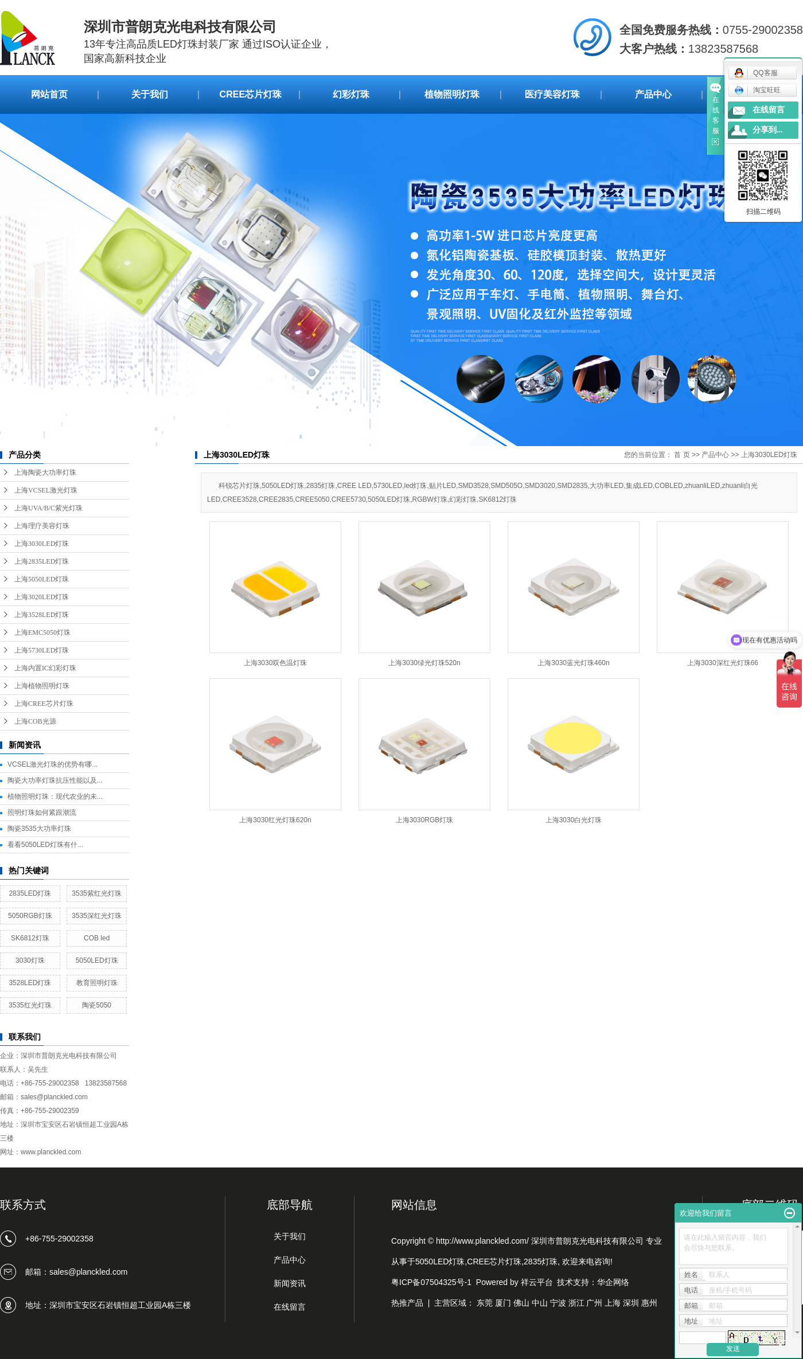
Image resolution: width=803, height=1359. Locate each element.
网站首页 (49, 94)
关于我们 (149, 94)
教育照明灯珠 (97, 983)
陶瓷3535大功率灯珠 (39, 829)
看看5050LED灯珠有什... (45, 845)
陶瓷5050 (96, 1005)
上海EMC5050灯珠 (42, 632)
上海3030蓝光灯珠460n (573, 663)
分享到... (768, 130)
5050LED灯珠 (97, 960)
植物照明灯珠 (452, 94)
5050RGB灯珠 (30, 916)
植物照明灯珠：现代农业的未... (55, 796)
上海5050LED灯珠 (41, 579)
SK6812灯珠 (30, 938)
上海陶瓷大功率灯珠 (45, 472)
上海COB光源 (35, 721)
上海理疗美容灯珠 (41, 526)
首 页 (681, 455)
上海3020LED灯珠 (41, 597)
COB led (97, 938)
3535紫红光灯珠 (97, 893)
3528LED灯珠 (30, 983)
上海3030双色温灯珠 (275, 663)
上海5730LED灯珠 (41, 650)
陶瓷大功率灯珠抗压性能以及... (55, 780)
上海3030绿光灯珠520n (424, 663)
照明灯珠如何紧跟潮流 (41, 813)
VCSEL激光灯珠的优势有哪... (52, 764)
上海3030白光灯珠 (573, 820)
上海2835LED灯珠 (41, 561)
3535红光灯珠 (30, 1005)
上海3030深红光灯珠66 (722, 663)
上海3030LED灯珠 (41, 544)
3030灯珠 (30, 960)
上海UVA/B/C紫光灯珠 (48, 508)
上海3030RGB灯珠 (425, 820)
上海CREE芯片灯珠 (43, 704)
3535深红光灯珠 (97, 916)
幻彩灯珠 (351, 94)
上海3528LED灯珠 (41, 615)
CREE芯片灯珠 (251, 94)
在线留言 (769, 110)
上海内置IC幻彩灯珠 (45, 668)
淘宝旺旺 (757, 90)
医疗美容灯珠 (552, 94)
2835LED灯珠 (30, 893)
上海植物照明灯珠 (41, 686)
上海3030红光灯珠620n (275, 820)
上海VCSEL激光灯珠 (45, 490)
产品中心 (653, 94)
